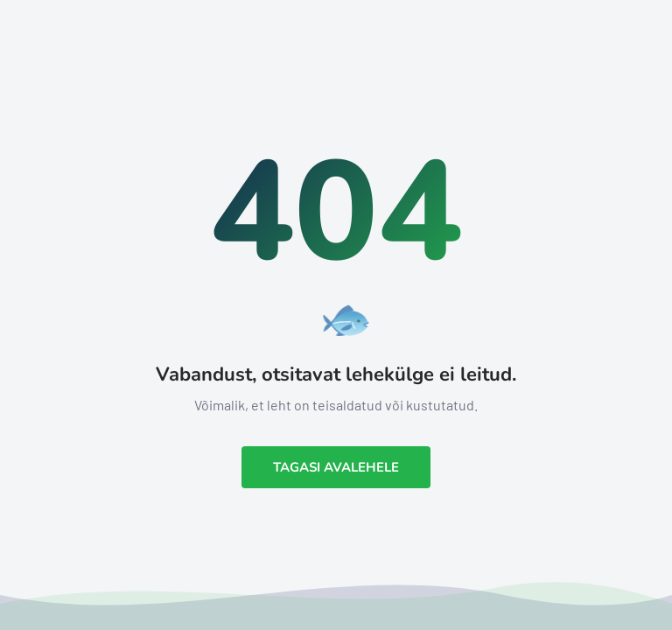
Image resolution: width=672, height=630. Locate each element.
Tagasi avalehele (336, 467)
